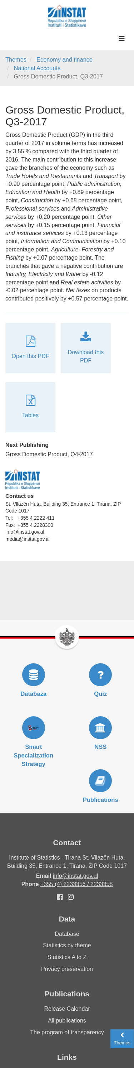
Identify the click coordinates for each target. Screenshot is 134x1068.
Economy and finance (64, 59)
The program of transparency (67, 1032)
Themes (15, 59)
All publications (67, 1021)
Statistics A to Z (67, 957)
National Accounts (37, 68)
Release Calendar (67, 1009)
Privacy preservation (67, 969)
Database (67, 934)
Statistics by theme (67, 945)
